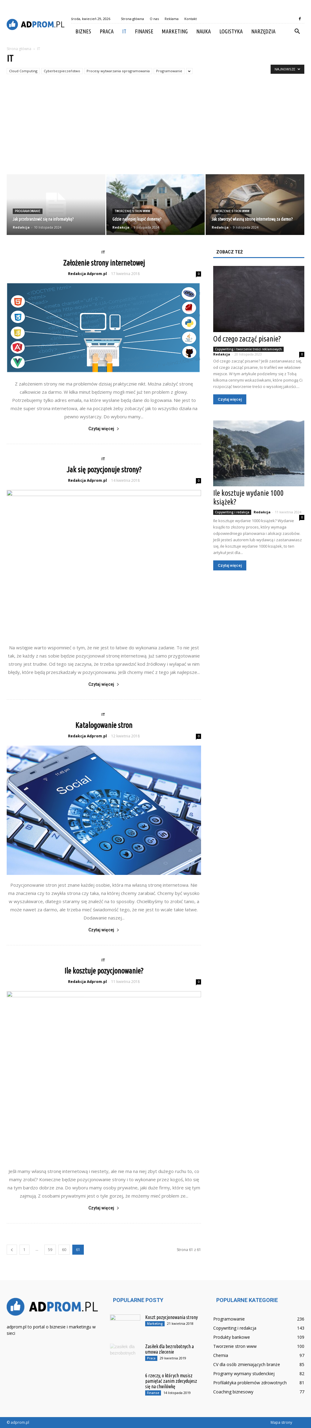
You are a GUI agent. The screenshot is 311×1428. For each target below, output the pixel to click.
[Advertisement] (155, 128)
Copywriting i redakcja (232, 512)
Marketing (175, 31)
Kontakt (190, 18)
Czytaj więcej (103, 428)
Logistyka (231, 31)
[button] (297, 31)
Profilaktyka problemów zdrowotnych (250, 1383)
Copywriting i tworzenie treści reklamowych (248, 349)
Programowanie (169, 71)
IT (124, 31)
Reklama (172, 18)
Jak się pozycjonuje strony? (104, 469)
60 (64, 1249)
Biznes (83, 31)
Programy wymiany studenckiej (244, 1373)
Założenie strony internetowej (104, 263)
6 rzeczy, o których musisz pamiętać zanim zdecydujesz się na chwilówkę (171, 1381)
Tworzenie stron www (132, 211)
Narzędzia (263, 31)
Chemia (220, 1355)
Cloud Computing (23, 71)
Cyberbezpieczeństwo (62, 71)
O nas (154, 18)
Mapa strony (281, 1422)
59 (50, 1249)
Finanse (144, 31)
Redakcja (21, 227)
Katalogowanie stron (103, 725)
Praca (107, 31)
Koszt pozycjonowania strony (171, 1317)
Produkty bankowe (231, 1337)
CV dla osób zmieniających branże (246, 1364)
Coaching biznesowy (233, 1392)
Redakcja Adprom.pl (87, 273)
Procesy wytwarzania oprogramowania (118, 71)
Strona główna (132, 18)
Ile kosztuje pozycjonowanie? (103, 971)
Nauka (203, 31)
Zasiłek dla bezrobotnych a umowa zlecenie (169, 1349)
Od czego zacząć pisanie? (247, 339)
